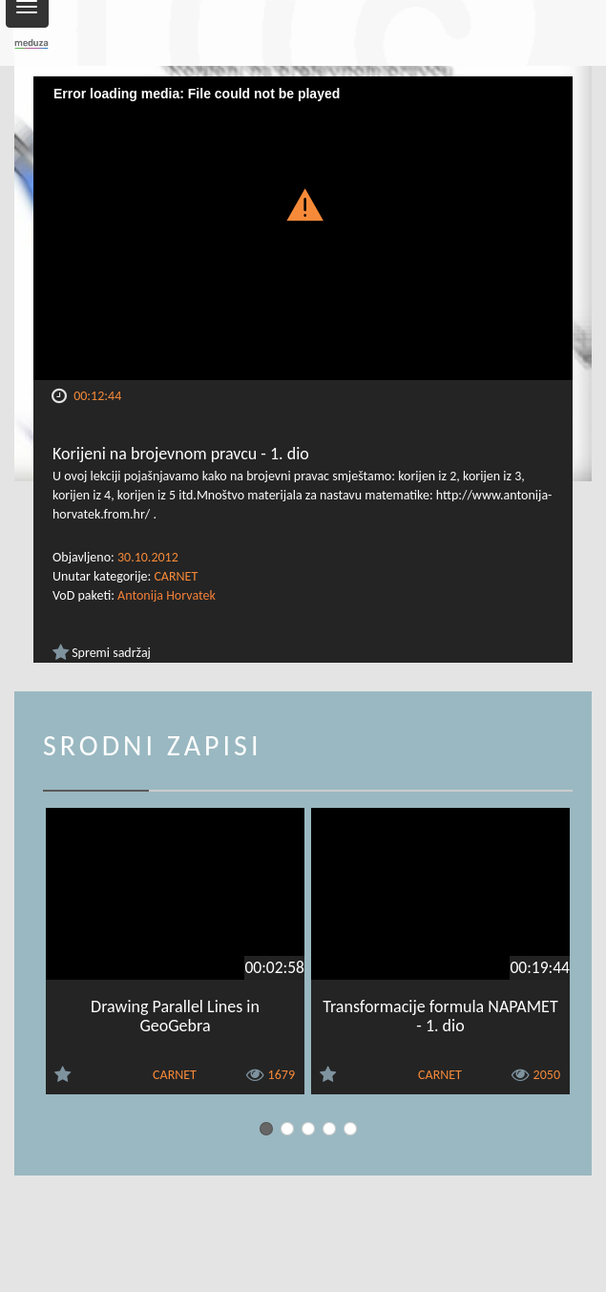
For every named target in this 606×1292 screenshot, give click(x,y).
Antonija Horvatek (166, 595)
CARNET (176, 576)
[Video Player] (303, 228)
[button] (303, 204)
